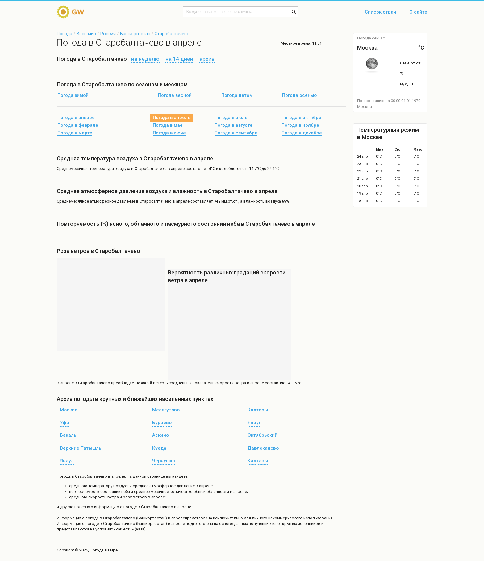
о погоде (91, 518)
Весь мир (86, 33)
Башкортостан (135, 33)
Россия (108, 33)
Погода (64, 33)
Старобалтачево (172, 33)
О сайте (418, 12)
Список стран (380, 12)
